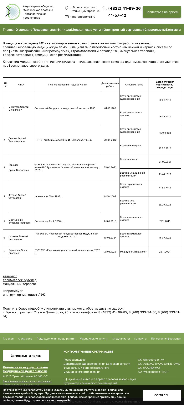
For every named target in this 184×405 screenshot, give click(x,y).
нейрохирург (13, 291)
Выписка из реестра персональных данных (27, 381)
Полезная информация (166, 338)
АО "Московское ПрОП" (154, 371)
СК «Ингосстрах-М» (151, 359)
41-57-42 (117, 15)
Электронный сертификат (124, 29)
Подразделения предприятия (56, 338)
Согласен (161, 395)
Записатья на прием (26, 356)
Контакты (173, 29)
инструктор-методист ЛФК (24, 295)
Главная (9, 29)
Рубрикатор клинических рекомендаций (90, 383)
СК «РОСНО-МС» (149, 367)
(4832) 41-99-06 (124, 8)
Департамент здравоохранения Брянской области (97, 363)
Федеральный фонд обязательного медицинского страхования (86, 369)
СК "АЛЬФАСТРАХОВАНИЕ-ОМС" (159, 363)
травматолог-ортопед (20, 280)
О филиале (24, 29)
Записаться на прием (162, 12)
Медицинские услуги (87, 29)
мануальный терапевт (20, 284)
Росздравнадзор (75, 359)
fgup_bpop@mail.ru (82, 16)
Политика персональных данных (21, 384)
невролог (10, 276)
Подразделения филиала (52, 29)
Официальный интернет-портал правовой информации (100, 379)
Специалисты (155, 29)
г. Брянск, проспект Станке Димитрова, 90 (85, 9)
